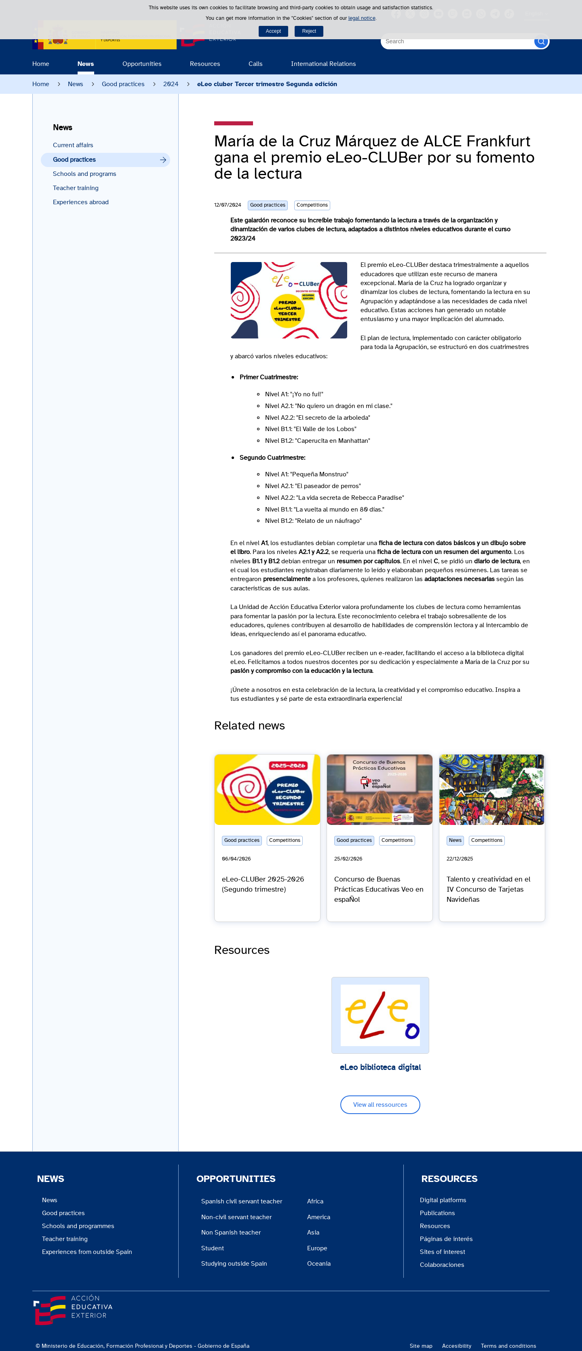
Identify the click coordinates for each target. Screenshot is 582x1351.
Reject (309, 31)
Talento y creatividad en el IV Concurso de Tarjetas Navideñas (488, 889)
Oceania (319, 1263)
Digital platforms (443, 1200)
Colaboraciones (442, 1265)
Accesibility (456, 1346)
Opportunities (142, 64)
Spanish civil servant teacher (241, 1201)
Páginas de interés (446, 1239)
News (86, 64)
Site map (421, 1346)
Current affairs (73, 145)
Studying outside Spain (234, 1263)
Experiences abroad (81, 202)
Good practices (123, 84)
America (318, 1217)
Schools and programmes (78, 1226)
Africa (315, 1201)
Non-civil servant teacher (236, 1217)
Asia (313, 1232)
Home (40, 64)
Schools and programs (84, 174)
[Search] (541, 41)
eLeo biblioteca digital (380, 1067)
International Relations (323, 64)
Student (212, 1248)
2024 (171, 84)
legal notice (361, 18)
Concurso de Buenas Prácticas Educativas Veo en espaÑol (379, 889)
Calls (256, 64)
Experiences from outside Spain (87, 1252)
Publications (437, 1213)
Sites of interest (442, 1252)
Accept (273, 31)
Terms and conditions (508, 1346)
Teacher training (76, 188)
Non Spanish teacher (231, 1232)
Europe (317, 1248)
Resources (205, 64)
